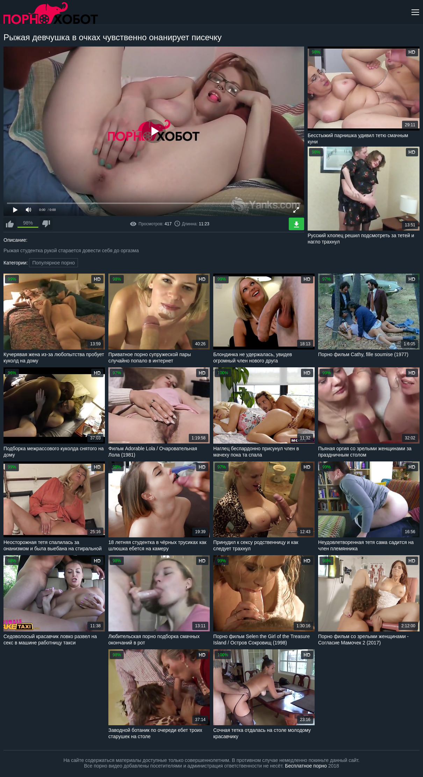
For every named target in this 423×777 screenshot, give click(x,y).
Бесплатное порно (306, 766)
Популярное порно (53, 263)
